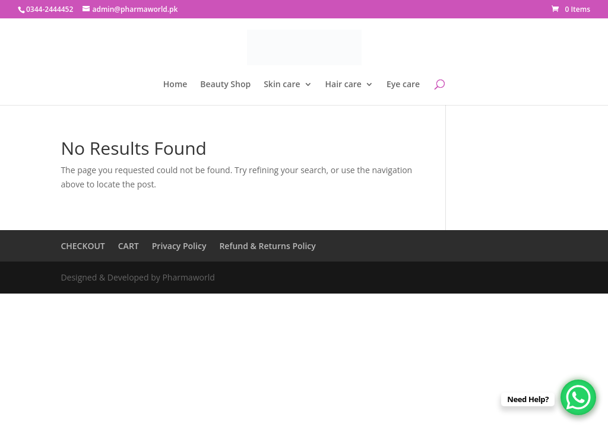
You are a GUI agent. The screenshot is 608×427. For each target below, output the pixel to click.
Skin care (282, 85)
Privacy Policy (179, 245)
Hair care (343, 85)
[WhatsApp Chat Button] (578, 397)
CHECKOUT (82, 245)
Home (175, 85)
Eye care (403, 85)
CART (128, 245)
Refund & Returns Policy (267, 245)
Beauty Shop (225, 85)
